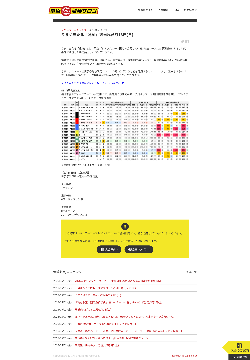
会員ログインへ (139, 249)
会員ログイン (145, 10)
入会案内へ (109, 249)
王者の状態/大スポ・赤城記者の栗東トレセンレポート (106, 324)
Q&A (176, 10)
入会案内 (163, 10)
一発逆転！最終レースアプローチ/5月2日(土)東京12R (105, 288)
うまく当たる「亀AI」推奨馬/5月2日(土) (98, 295)
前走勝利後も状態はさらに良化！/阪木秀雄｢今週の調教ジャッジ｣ (112, 338)
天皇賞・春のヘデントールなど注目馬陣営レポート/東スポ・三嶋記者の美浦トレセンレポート (129, 331)
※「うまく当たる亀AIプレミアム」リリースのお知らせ (92, 83)
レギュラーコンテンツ (74, 30)
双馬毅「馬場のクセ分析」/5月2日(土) (97, 345)
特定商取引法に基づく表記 (184, 355)
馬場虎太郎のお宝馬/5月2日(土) (93, 309)
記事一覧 (192, 272)
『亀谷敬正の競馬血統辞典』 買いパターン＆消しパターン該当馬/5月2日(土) (119, 302)
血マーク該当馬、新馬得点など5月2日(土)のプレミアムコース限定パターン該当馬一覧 (124, 316)
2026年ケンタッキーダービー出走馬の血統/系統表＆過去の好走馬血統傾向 (118, 281)
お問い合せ (190, 10)
